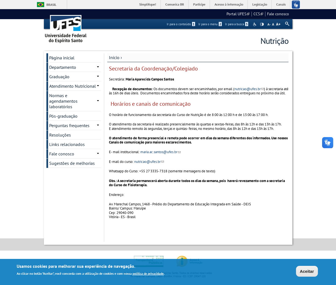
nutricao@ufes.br (249, 89)
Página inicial (61, 57)
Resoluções (60, 135)
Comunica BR (174, 4)
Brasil (51, 4)
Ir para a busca (236, 24)
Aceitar (307, 271)
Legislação (259, 4)
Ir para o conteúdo (181, 24)
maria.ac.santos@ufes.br (160, 152)
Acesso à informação (229, 4)
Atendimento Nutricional (72, 86)
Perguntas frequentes (69, 125)
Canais (281, 4)
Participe (199, 4)
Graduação (59, 76)
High (262, 24)
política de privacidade (148, 274)
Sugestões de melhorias (72, 163)
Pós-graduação (63, 116)
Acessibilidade (255, 24)
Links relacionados (67, 144)
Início (114, 57)
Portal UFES (238, 13)
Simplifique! (147, 4)
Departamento (62, 67)
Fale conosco (278, 13)
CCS (258, 13)
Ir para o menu (210, 24)
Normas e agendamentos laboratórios (63, 101)
